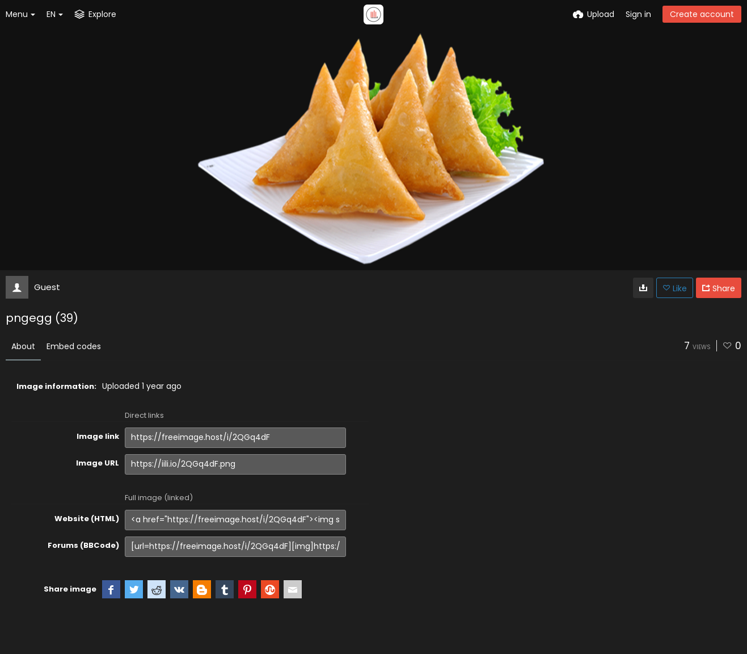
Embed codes (74, 346)
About (23, 346)
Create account (702, 14)
